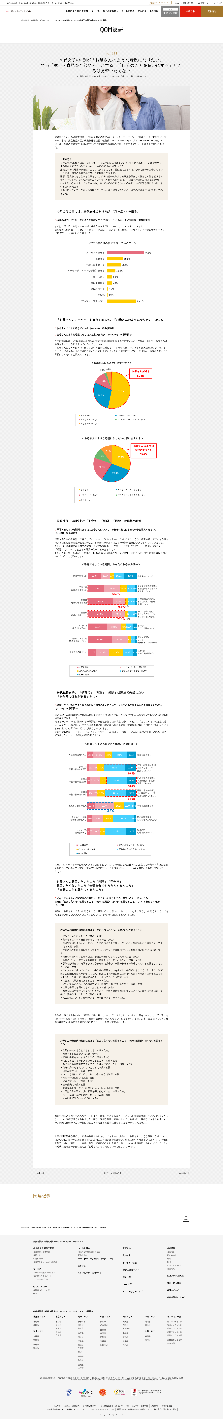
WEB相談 (171, 1343)
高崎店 (80, 1360)
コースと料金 (127, 11)
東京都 (58, 1322)
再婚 (132, 1378)
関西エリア (128, 1317)
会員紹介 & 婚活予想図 (77, 11)
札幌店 (36, 1325)
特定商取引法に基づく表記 (165, 1409)
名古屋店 (104, 1325)
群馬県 (80, 1356)
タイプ (83, 1378)
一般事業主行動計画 (55, 1409)
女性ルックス (156, 1378)
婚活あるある (173, 1290)
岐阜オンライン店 (174, 1328)
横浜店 (80, 1325)
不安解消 (69, 1378)
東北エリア (38, 1331)
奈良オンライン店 (174, 1332)
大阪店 (125, 1325)
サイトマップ (217, 3)
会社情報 (154, 11)
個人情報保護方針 (90, 1406)
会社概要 (171, 1252)
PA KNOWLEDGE (175, 1276)
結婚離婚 (119, 1379)
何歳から (164, 1378)
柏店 (80, 1352)
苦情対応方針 (167, 1406)
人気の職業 (61, 1378)
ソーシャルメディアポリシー (102, 1409)
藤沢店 (80, 1328)
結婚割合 (175, 1378)
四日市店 (104, 1345)
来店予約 (127, 1248)
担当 (169, 1378)
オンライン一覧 (174, 1317)
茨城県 (80, 1365)
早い (78, 1378)
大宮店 (80, 1337)
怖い (119, 1378)
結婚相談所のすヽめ (176, 1297)
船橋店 (80, 1345)
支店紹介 (142, 11)
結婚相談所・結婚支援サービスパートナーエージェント (40, 20)
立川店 (58, 1335)
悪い (123, 1378)
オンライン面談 (130, 1263)
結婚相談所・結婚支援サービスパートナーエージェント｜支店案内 (63, 1311)
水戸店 (80, 1368)
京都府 (125, 1333)
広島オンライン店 (174, 1335)
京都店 (125, 1337)
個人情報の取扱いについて (112, 1406)
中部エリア (105, 1317)
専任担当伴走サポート (42, 1276)
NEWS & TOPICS (174, 1265)
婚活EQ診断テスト (131, 1270)
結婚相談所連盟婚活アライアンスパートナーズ (157, 1379)
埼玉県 (80, 1333)
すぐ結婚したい (95, 1378)
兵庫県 (125, 1341)
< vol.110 (38, 1173)
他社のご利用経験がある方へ (90, 1252)
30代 (74, 1378)
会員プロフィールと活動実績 (45, 1262)
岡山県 (147, 1322)
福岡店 (147, 1340)
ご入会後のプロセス (41, 1279)
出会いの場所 (105, 1378)
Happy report (38, 1259)
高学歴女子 (85, 1379)
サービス (95, 11)
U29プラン (82, 1266)
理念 (169, 1259)
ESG (169, 1262)
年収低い (74, 1379)
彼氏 (87, 1378)
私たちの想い (172, 1255)
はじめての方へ (110, 11)
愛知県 (103, 1322)
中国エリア (150, 1317)
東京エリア (61, 1317)
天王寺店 (126, 1328)
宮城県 (36, 1336)
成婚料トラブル (102, 1379)
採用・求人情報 (188, 3)
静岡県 (103, 1330)
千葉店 (80, 1348)
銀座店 (58, 1328)
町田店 (58, 1332)
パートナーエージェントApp (132, 1379)
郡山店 (36, 1348)
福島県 (36, 1344)
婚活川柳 (127, 1277)
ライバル (114, 1378)
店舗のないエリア (174, 1340)
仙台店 (36, 1340)
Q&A (177, 3)
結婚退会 (93, 1379)
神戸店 (125, 1345)
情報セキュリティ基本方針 (137, 1406)
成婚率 (181, 1378)
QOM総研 (65, 20)
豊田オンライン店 (174, 1325)
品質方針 (155, 1406)
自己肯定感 (111, 1379)
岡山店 (147, 1325)
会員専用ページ (202, 3)
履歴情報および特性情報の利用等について (134, 1409)
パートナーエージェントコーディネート (96, 1259)
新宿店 (58, 1325)
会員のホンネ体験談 (41, 1252)
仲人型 (128, 1378)
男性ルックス (146, 1378)
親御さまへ (82, 1255)
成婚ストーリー (39, 1255)
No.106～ (74, 20)
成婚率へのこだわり (41, 1290)
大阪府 (125, 1322)
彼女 (79, 1379)
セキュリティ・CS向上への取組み (65, 1406)
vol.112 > (184, 1173)
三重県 (103, 1341)
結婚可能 (138, 1378)
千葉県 (80, 1341)
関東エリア (83, 1317)
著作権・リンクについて (77, 1409)
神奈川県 (81, 1322)
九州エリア (150, 1331)
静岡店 (103, 1333)
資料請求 (127, 1255)
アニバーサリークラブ (133, 1292)
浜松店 (103, 1337)
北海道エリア (39, 1317)
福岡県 (147, 1336)
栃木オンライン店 (174, 1322)
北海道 (36, 1322)
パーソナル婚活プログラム (44, 1273)
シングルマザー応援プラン (90, 1273)
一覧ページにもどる (111, 1173)
